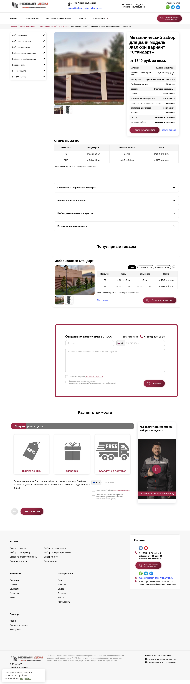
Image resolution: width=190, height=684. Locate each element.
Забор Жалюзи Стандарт (74, 261)
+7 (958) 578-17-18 (173, 3)
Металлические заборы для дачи (54, 26)
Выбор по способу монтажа (24, 59)
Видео (61, 593)
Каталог (13, 18)
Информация (99, 18)
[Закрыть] (42, 672)
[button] (55, 249)
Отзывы (82, 18)
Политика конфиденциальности (160, 663)
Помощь (14, 618)
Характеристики (145, 267)
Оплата (13, 588)
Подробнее (25, 678)
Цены (132, 267)
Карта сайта (64, 606)
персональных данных (94, 380)
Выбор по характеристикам (24, 53)
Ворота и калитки (19, 71)
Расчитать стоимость (161, 300)
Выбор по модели (19, 35)
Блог (60, 584)
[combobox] (120, 343)
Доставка (14, 584)
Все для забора (19, 77)
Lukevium (167, 659)
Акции (13, 625)
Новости (62, 588)
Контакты (62, 601)
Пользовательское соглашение (160, 666)
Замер (13, 601)
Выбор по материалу (28, 26)
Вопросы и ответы (19, 629)
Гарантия (14, 597)
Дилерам (14, 593)
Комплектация (163, 267)
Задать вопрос (169, 130)
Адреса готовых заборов (58, 18)
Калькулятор (32, 18)
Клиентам (15, 577)
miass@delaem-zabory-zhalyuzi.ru (85, 8)
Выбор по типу (18, 65)
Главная (13, 26)
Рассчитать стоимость (144, 130)
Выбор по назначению (21, 41)
